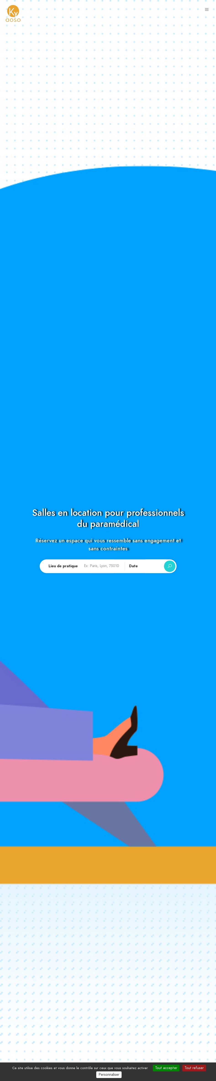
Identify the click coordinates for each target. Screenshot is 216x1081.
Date (133, 566)
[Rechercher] (169, 566)
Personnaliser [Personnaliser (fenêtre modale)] (109, 1074)
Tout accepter (166, 1067)
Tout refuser (194, 1067)
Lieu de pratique (63, 566)
